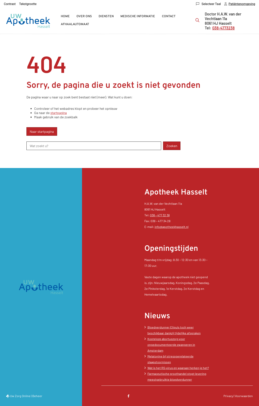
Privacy (228, 396)
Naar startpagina (42, 131)
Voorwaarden (244, 396)
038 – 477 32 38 (160, 215)
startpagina (58, 113)
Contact (169, 16)
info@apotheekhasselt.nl (172, 227)
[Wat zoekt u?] (93, 146)
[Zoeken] (197, 20)
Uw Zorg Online (20, 396)
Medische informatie (137, 16)
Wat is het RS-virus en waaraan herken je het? (178, 368)
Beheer (37, 396)
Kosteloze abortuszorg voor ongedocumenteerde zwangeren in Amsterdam (171, 344)
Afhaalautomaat (75, 24)
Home (65, 16)
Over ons (84, 16)
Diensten (106, 16)
